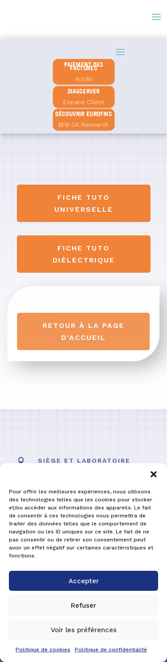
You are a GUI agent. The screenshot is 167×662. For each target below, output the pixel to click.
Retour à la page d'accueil (83, 331)
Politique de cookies (43, 649)
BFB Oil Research (83, 125)
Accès (84, 79)
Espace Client (83, 101)
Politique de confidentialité (111, 649)
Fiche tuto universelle (83, 203)
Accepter (84, 581)
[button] (153, 474)
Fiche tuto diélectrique (84, 254)
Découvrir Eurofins (83, 114)
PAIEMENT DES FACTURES (83, 66)
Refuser (83, 605)
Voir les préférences (84, 630)
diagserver (83, 91)
